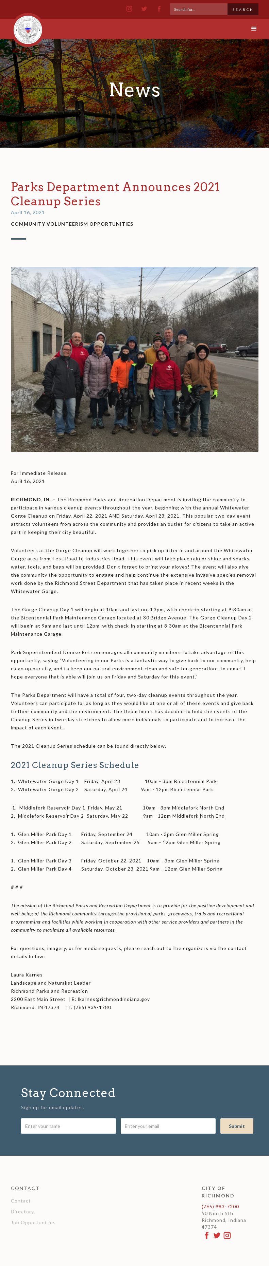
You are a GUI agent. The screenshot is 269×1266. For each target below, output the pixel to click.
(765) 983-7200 (220, 1206)
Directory (22, 1211)
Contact (21, 1201)
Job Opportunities (33, 1222)
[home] (28, 27)
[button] (248, 29)
